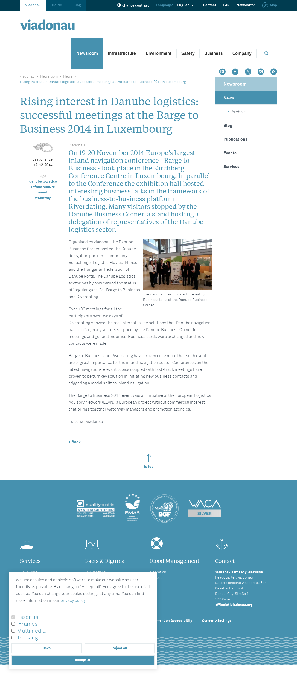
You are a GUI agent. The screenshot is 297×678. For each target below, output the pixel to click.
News (67, 76)
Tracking (27, 637)
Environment (158, 53)
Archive (236, 112)
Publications (235, 139)
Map (269, 5)
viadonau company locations (239, 572)
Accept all (83, 660)
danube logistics (43, 181)
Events (230, 153)
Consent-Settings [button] (216, 621)
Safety (187, 53)
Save (47, 648)
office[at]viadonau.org (233, 605)
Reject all (119, 648)
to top (148, 461)
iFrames (27, 624)
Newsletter (246, 5)
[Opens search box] (266, 53)
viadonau (33, 5)
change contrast (133, 5)
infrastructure (43, 187)
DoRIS (57, 5)
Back (76, 442)
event (43, 192)
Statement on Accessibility (169, 621)
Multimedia (31, 631)
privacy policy (72, 601)
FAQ (226, 5)
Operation (158, 572)
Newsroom (87, 53)
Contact (209, 5)
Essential (28, 617)
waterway (43, 198)
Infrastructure (122, 53)
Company (241, 53)
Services (231, 167)
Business (213, 53)
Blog (77, 5)
